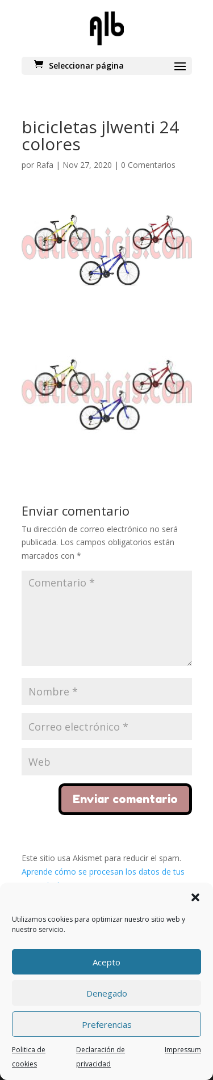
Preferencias (107, 1024)
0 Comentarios (148, 164)
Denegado (106, 993)
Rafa (44, 164)
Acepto (106, 962)
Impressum (183, 1049)
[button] (195, 897)
